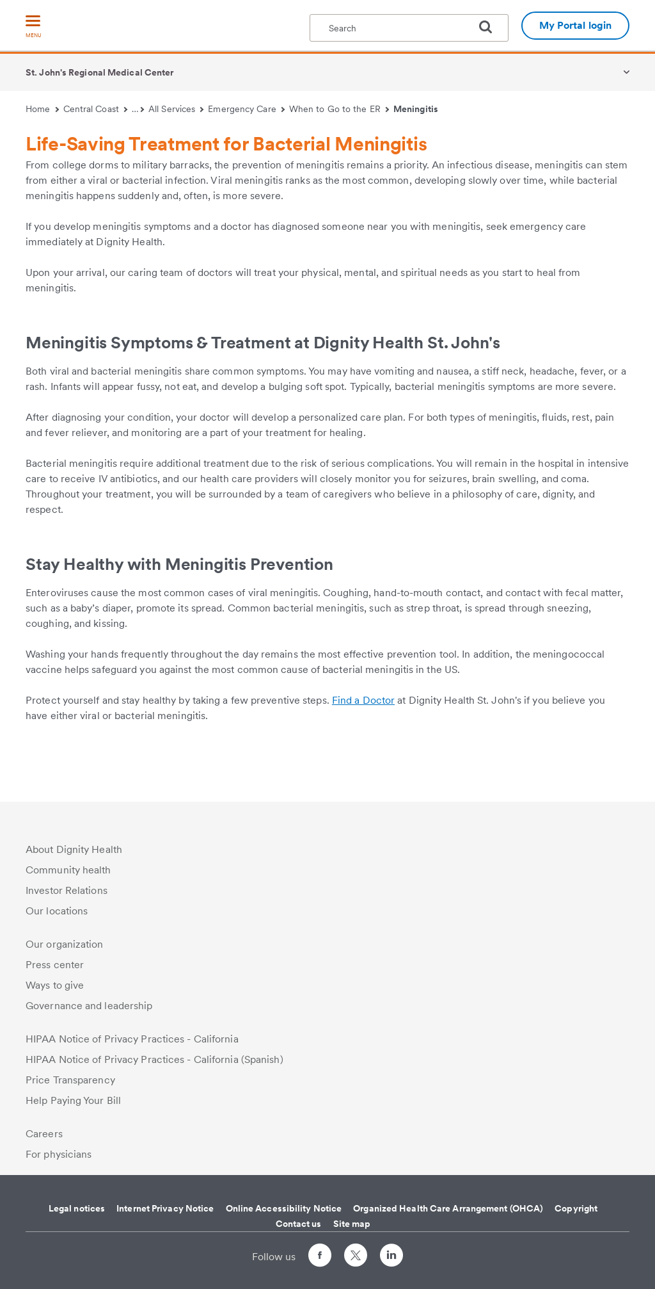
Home (42, 109)
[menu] (33, 27)
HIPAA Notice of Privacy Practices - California (132, 1039)
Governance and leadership (89, 1006)
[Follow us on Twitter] (355, 1249)
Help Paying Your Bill (73, 1100)
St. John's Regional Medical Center (99, 72)
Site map (352, 1224)
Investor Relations (66, 890)
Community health (68, 870)
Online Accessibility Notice (284, 1208)
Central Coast (95, 109)
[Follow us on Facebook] (319, 1257)
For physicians (58, 1154)
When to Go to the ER (339, 109)
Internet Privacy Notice (165, 1208)
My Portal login (575, 25)
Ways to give (55, 985)
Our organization (65, 944)
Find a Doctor (363, 700)
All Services (176, 109)
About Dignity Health (74, 849)
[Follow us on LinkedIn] (391, 1257)
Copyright (576, 1208)
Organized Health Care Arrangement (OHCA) (448, 1208)
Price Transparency (70, 1080)
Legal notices (77, 1208)
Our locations (57, 911)
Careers (44, 1134)
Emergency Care (246, 109)
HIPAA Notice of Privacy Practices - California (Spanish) (154, 1059)
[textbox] (409, 28)
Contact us (299, 1224)
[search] (490, 27)
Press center (55, 965)
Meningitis (415, 109)
